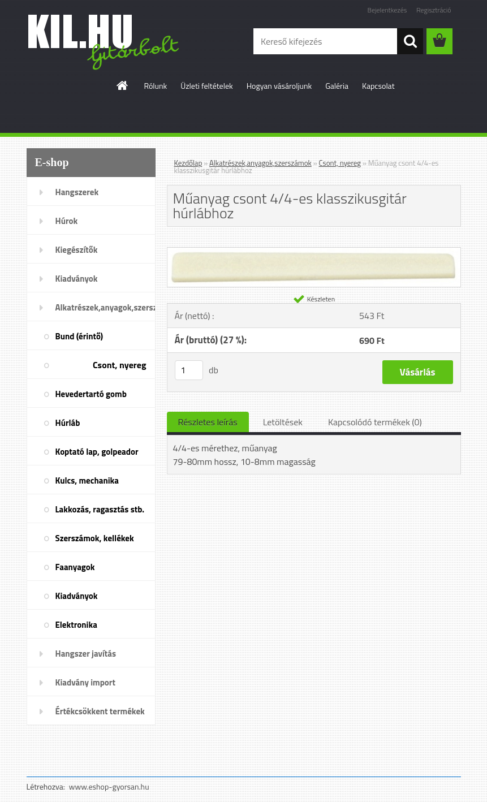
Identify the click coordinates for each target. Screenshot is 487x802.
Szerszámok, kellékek (94, 538)
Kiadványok (76, 278)
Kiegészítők (76, 249)
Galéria (336, 86)
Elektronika (76, 624)
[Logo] (104, 42)
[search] (410, 41)
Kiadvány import (85, 682)
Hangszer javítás (86, 653)
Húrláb (67, 422)
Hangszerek (77, 192)
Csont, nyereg (119, 365)
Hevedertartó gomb (91, 393)
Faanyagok (75, 567)
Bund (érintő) (79, 336)
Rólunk (155, 86)
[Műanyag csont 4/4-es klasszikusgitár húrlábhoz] (313, 252)
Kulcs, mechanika (87, 480)
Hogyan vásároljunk (279, 86)
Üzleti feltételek (206, 86)
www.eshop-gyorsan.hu (109, 786)
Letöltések (283, 422)
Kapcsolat (378, 86)
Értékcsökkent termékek (100, 711)
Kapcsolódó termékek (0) (375, 422)
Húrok (66, 220)
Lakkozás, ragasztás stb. (100, 509)
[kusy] (189, 370)
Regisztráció (433, 10)
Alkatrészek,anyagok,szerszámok (105, 307)
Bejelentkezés (387, 10)
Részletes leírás (208, 422)
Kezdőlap (188, 163)
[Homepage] (123, 85)
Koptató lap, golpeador (97, 451)
